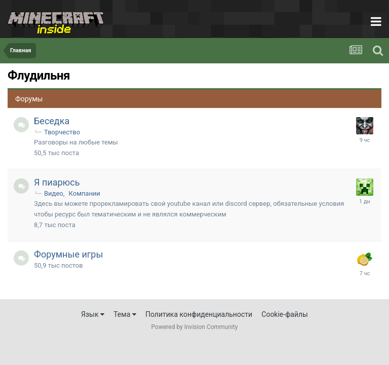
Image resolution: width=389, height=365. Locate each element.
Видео (53, 193)
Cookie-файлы (284, 314)
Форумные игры (68, 254)
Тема (124, 314)
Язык (92, 314)
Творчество (62, 132)
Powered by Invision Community (194, 327)
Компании (84, 193)
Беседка (51, 121)
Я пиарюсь (57, 182)
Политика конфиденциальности (198, 314)
